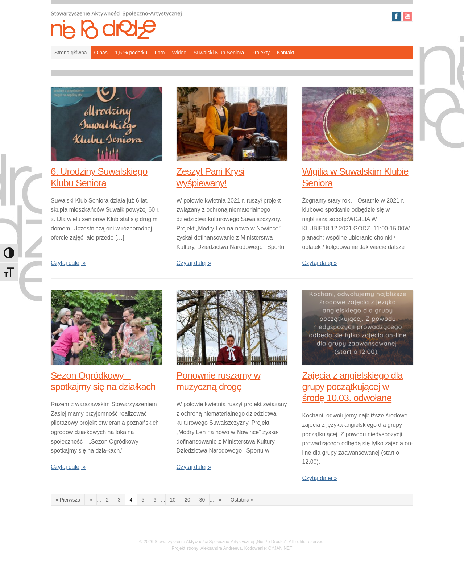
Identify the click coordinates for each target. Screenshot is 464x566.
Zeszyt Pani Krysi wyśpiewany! (211, 177)
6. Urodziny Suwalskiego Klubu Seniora (99, 177)
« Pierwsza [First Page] (67, 500)
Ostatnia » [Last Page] (242, 500)
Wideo (179, 52)
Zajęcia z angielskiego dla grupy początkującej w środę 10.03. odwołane (352, 386)
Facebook (396, 16)
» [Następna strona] (220, 500)
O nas (101, 52)
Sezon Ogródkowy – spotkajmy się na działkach (103, 381)
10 (173, 500)
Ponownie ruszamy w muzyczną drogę (219, 381)
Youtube (407, 16)
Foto (159, 52)
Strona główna (70, 52)
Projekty (260, 52)
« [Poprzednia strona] (90, 500)
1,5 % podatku (131, 52)
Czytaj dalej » (68, 263)
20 (187, 500)
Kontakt (285, 52)
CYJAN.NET (280, 548)
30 (202, 500)
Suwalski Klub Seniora (219, 52)
